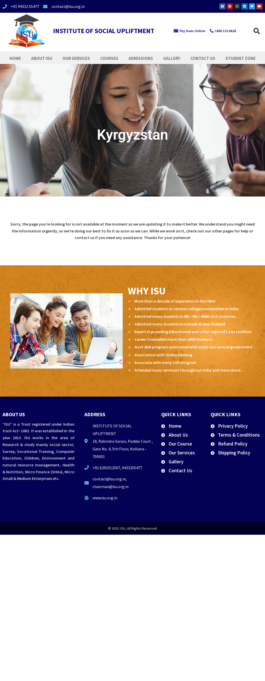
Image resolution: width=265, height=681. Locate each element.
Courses (109, 58)
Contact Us (203, 58)
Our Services (76, 58)
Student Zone (240, 58)
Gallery (171, 58)
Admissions (141, 58)
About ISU (41, 58)
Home (15, 58)
